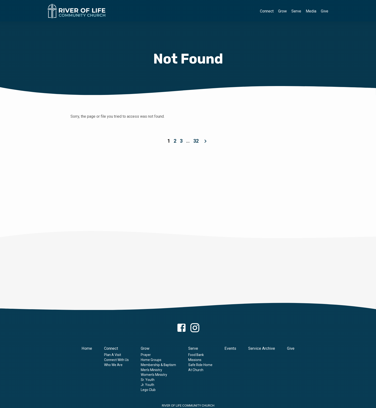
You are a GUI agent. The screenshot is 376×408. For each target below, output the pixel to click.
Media (311, 11)
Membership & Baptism (158, 365)
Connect (267, 11)
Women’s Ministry (154, 375)
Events (230, 348)
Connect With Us (116, 360)
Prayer (146, 355)
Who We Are (113, 365)
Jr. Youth (147, 385)
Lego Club (148, 390)
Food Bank (196, 355)
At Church (195, 370)
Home (87, 348)
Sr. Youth (147, 380)
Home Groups (151, 360)
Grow (282, 11)
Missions (194, 360)
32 (196, 141)
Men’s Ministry (151, 370)
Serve (296, 11)
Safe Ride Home (200, 365)
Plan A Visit (112, 355)
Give (324, 11)
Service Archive (261, 348)
